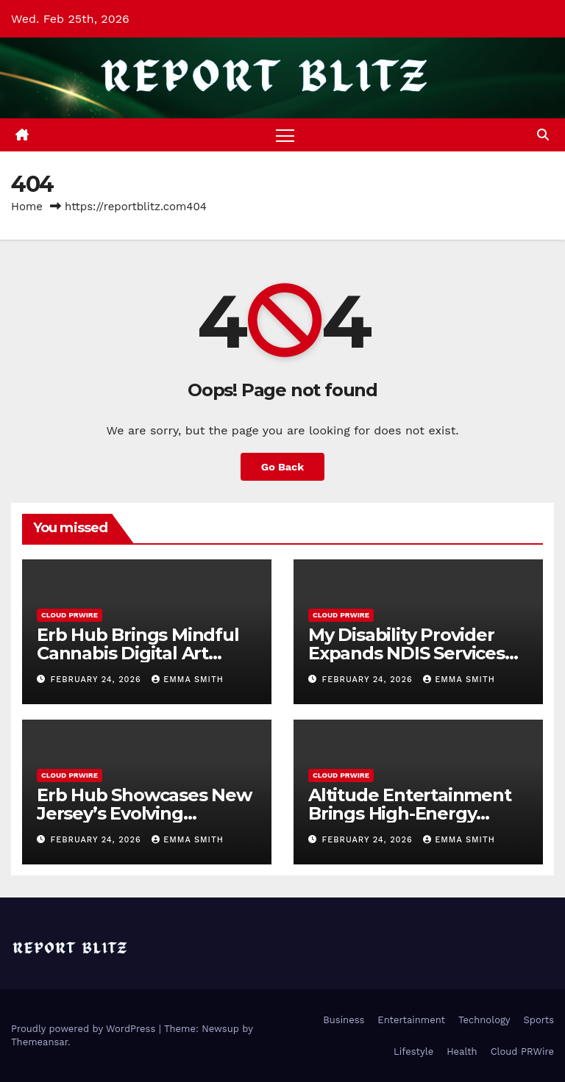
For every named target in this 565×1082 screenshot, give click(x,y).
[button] (543, 135)
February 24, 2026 (98, 679)
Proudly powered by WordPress (85, 1028)
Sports (539, 1019)
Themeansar (39, 1041)
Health (462, 1051)
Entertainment (411, 1019)
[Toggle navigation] (285, 134)
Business (343, 1019)
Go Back (282, 467)
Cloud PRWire (69, 615)
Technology (484, 1019)
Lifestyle (413, 1051)
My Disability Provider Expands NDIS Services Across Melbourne (406, 653)
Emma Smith (188, 679)
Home (27, 206)
